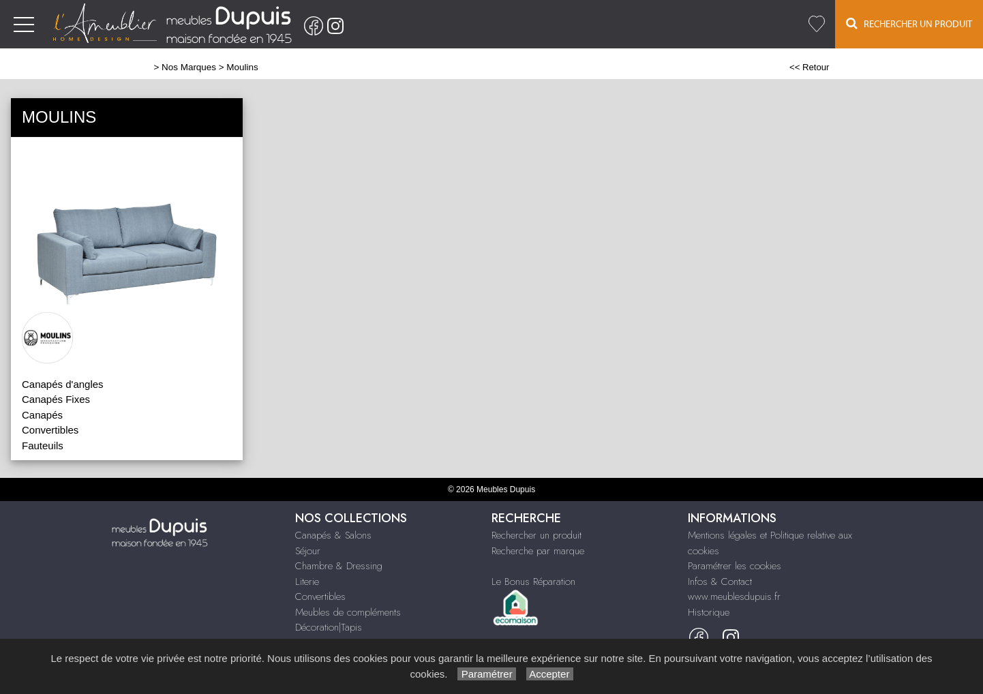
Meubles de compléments (348, 612)
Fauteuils (42, 445)
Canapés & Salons (333, 535)
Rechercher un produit (536, 535)
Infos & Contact (720, 581)
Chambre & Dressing (338, 565)
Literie (307, 581)
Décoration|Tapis (328, 627)
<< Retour (809, 67)
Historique (708, 612)
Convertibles (320, 596)
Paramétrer (486, 674)
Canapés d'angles (63, 384)
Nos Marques (189, 67)
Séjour (307, 550)
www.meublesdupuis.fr (734, 596)
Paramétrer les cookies (734, 565)
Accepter (550, 674)
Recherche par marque (538, 550)
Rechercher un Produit (909, 23)
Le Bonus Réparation (533, 581)
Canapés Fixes (56, 399)
